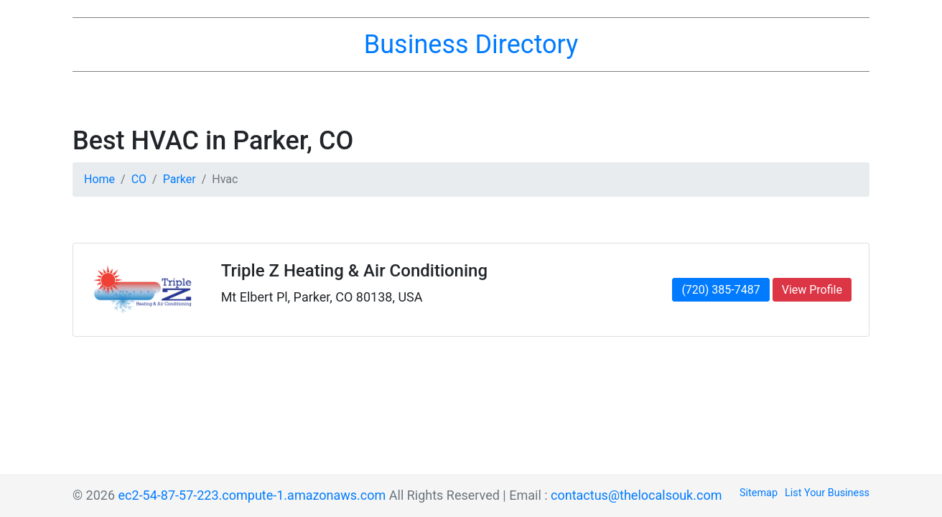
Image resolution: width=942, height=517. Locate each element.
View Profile (812, 290)
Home (99, 179)
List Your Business (827, 493)
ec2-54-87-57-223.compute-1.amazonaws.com (252, 495)
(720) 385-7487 (720, 290)
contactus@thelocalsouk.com (636, 495)
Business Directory (471, 44)
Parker (179, 179)
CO (138, 179)
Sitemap (759, 493)
